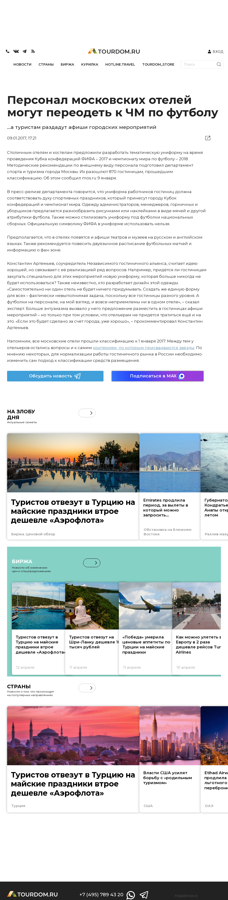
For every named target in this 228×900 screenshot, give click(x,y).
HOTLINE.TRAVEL (120, 64)
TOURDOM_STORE (158, 64)
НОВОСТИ (22, 64)
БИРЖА (67, 64)
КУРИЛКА (89, 64)
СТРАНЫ (46, 64)
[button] (91, 413)
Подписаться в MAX (157, 376)
